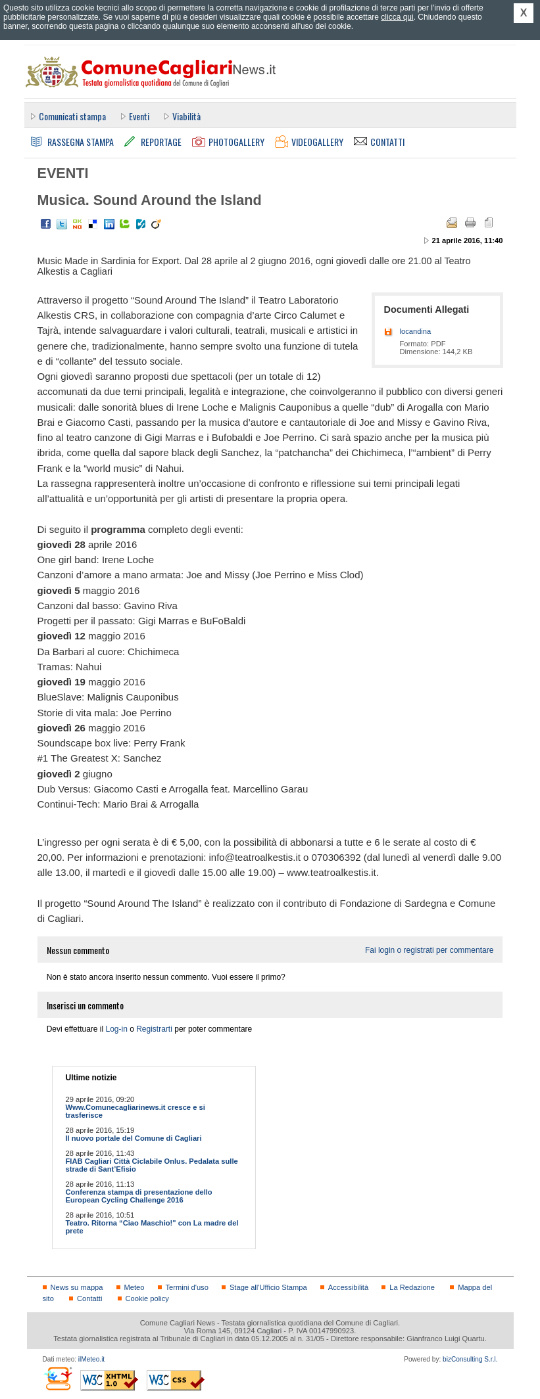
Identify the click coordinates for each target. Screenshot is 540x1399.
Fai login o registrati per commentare (429, 950)
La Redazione (412, 1287)
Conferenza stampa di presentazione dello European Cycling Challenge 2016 (139, 1196)
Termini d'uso (187, 1287)
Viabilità (186, 116)
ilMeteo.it (91, 1359)
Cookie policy (147, 1298)
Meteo (134, 1287)
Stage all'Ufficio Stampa (268, 1287)
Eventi (139, 116)
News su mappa (77, 1287)
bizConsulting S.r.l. (470, 1359)
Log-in (116, 1029)
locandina (415, 331)
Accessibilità (348, 1287)
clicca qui (397, 17)
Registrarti (154, 1029)
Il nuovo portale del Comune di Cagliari (134, 1138)
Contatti (89, 1298)
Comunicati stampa (72, 116)
